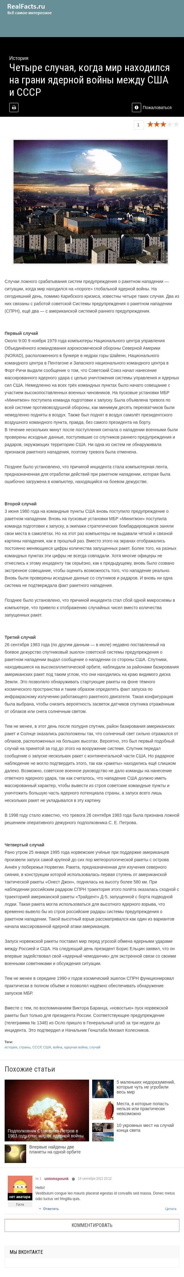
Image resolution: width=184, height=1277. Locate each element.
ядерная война (76, 1047)
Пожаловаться (152, 107)
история (11, 1047)
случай (94, 1047)
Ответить (49, 1209)
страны (25, 1047)
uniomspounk (56, 1179)
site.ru (38, 9)
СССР (36, 1047)
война (57, 1047)
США (47, 1047)
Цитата (170, 1209)
